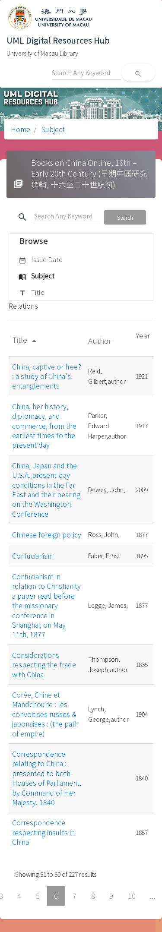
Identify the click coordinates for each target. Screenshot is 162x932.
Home (20, 129)
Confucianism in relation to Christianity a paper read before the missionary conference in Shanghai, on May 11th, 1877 (46, 605)
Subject (52, 129)
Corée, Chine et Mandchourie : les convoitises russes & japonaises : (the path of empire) (45, 714)
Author (100, 340)
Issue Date (41, 259)
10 (132, 896)
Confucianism (33, 555)
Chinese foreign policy (46, 534)
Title (31, 292)
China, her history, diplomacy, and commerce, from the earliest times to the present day (44, 425)
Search (125, 217)
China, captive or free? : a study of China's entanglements (46, 376)
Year (143, 335)
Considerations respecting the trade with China (44, 664)
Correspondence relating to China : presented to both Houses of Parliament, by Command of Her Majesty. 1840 (46, 778)
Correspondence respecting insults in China (43, 832)
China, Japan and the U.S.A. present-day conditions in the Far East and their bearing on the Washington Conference (46, 489)
